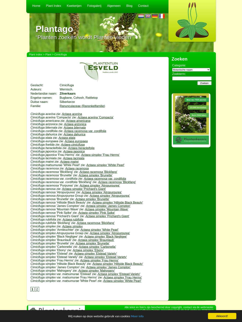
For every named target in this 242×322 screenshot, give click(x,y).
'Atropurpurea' (100, 185)
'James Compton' (108, 206)
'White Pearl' (105, 165)
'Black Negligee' (105, 236)
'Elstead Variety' (95, 253)
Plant (48, 54)
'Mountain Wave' (106, 209)
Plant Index (53, 5)
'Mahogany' (96, 270)
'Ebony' (88, 250)
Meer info (137, 316)
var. (85, 131)
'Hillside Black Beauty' (117, 202)
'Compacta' (95, 117)
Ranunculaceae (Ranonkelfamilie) (82, 106)
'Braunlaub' (96, 240)
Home (36, 5)
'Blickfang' (98, 171)
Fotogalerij (94, 5)
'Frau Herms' (100, 154)
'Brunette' (96, 175)
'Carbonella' (97, 246)
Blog (129, 5)
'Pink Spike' (96, 212)
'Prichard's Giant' (84, 189)
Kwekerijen (74, 5)
